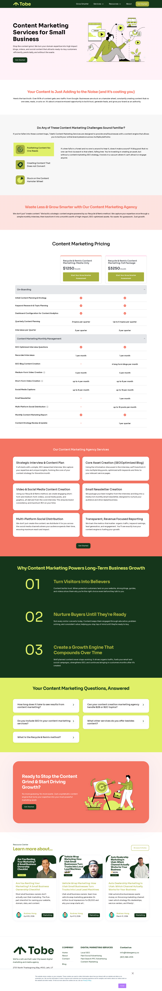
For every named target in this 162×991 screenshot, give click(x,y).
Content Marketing (89, 962)
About (129, 4)
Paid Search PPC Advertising (94, 959)
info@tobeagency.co (129, 952)
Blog (64, 964)
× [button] (132, 973)
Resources (113, 4)
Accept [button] (122, 986)
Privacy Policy (87, 980)
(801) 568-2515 (126, 957)
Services (97, 4)
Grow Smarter (82, 4)
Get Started (142, 4)
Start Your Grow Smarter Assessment (81, 276)
